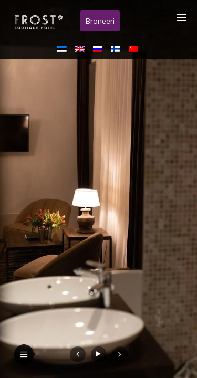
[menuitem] (64, 48)
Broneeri (100, 21)
